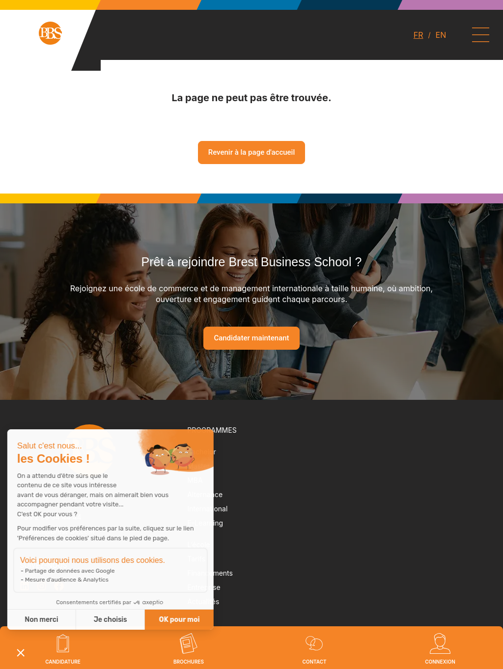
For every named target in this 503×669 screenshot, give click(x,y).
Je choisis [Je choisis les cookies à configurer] (46, 619)
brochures (188, 662)
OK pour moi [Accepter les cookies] (115, 619)
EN (441, 35)
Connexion (440, 662)
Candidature (63, 662)
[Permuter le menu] (480, 35)
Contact (314, 662)
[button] (20, 652)
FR (418, 35)
